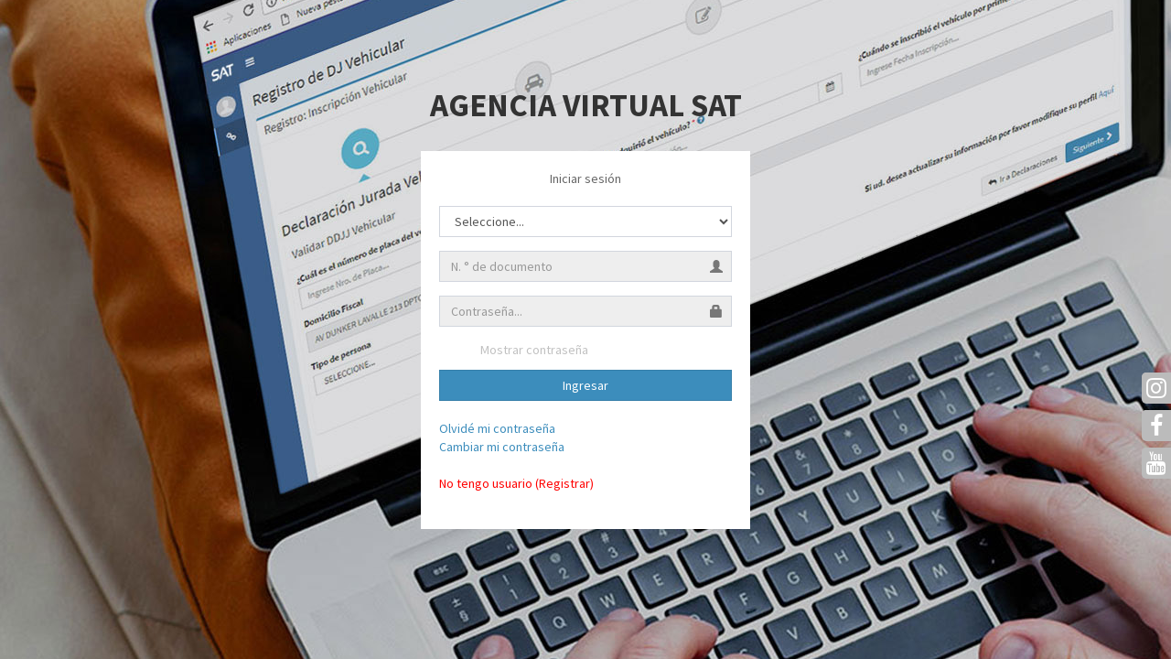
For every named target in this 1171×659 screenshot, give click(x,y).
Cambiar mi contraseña (501, 446)
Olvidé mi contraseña (497, 428)
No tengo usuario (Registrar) (516, 483)
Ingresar (585, 385)
